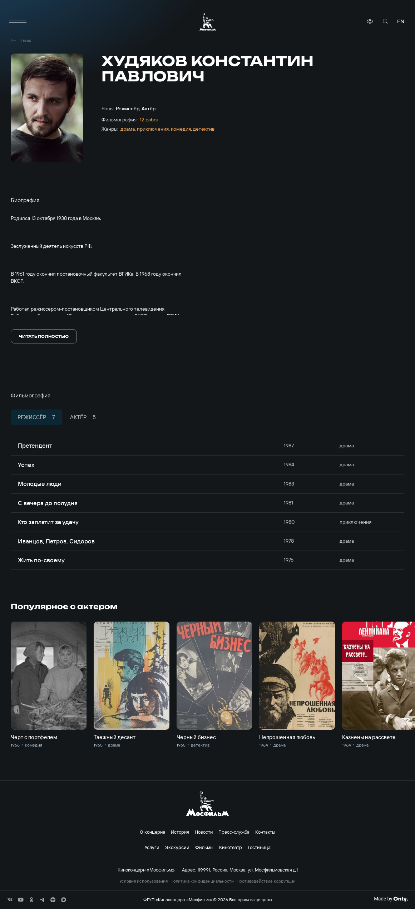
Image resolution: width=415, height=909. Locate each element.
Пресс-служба (234, 832)
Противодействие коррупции (266, 881)
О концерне (152, 832)
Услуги (152, 847)
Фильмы (204, 847)
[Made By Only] (391, 899)
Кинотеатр (230, 847)
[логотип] (207, 21)
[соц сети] (10, 900)
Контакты (265, 832)
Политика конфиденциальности (202, 881)
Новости (204, 832)
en (400, 21)
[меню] (18, 21)
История (180, 832)
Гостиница (259, 847)
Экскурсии (177, 847)
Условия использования (143, 881)
